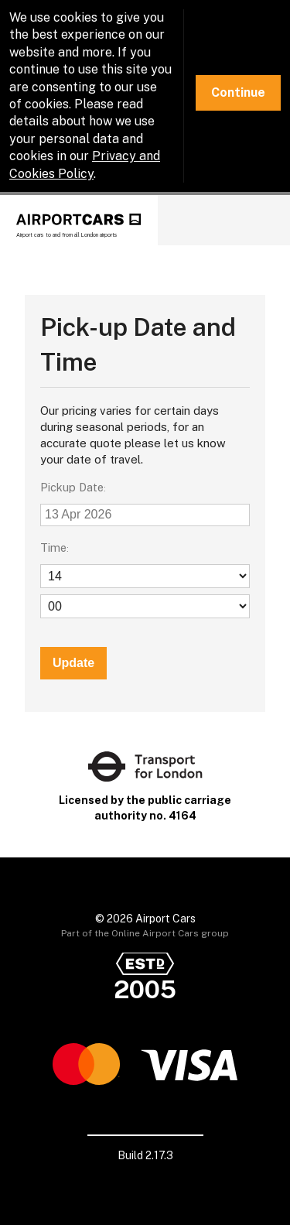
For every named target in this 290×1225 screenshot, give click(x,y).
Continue (238, 92)
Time (53, 547)
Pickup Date (72, 487)
